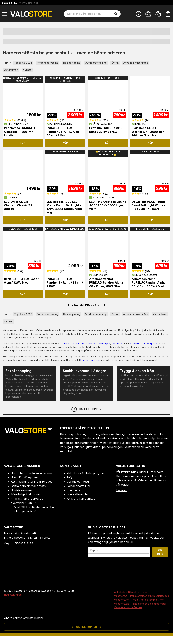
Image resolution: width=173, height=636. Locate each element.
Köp (22, 142)
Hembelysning (71, 62)
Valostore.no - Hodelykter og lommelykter (139, 599)
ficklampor (117, 343)
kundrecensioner (90, 360)
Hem (5, 63)
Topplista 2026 (23, 62)
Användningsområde (135, 62)
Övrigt (115, 62)
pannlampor (103, 343)
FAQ (69, 477)
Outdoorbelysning (96, 62)
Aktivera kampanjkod (81, 498)
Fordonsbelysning (47, 62)
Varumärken (11, 69)
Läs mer (121, 490)
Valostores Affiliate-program (86, 473)
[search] (116, 13)
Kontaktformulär (78, 494)
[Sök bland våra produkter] (90, 14)
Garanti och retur (78, 481)
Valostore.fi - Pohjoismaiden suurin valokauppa (141, 595)
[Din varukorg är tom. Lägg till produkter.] (168, 14)
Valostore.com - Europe (128, 607)
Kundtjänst (74, 490)
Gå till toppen (86, 409)
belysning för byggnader (144, 343)
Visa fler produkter (86, 305)
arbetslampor (88, 343)
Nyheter (27, 69)
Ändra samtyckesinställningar (23, 618)
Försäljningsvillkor (79, 486)
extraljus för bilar (70, 343)
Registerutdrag (13, 594)
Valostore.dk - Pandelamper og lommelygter (140, 603)
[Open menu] (4, 13)
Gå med (160, 552)
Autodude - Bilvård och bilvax (131, 592)
